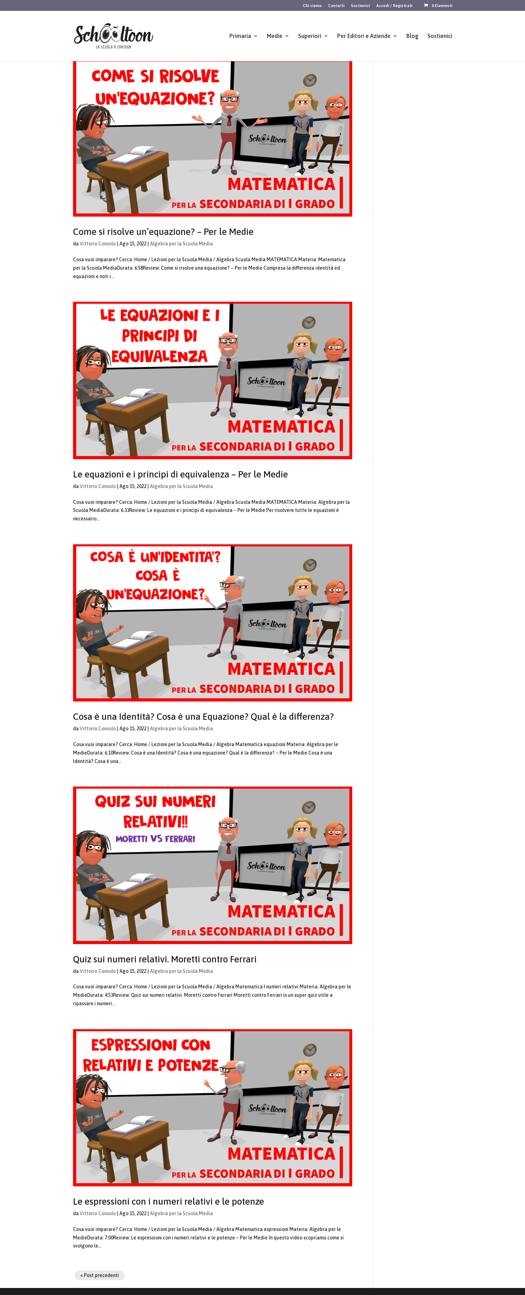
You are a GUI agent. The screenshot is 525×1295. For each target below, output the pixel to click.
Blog (412, 36)
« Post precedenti (99, 1275)
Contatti (336, 6)
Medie (274, 36)
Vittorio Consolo (98, 243)
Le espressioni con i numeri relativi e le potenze (168, 1201)
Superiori (309, 36)
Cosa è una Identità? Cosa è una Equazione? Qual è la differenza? (203, 716)
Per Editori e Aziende (364, 36)
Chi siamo (312, 6)
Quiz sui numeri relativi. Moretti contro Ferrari (165, 959)
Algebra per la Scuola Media (181, 243)
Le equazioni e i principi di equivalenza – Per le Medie (180, 474)
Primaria (240, 36)
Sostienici (360, 6)
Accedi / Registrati (394, 6)
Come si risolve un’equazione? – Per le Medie (163, 231)
